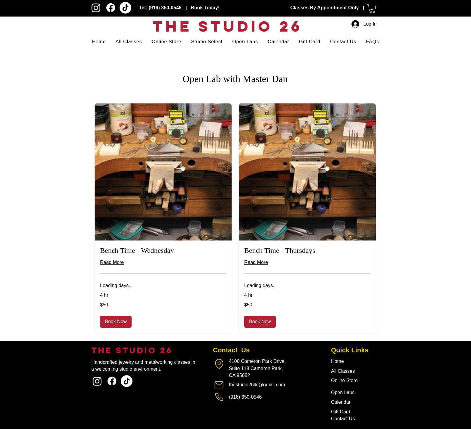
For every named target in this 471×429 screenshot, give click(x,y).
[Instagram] (96, 8)
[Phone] (219, 397)
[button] (372, 8)
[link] (163, 251)
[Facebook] (111, 8)
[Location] (219, 364)
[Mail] (219, 385)
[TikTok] (125, 8)
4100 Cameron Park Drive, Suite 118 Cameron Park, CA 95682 (257, 368)
